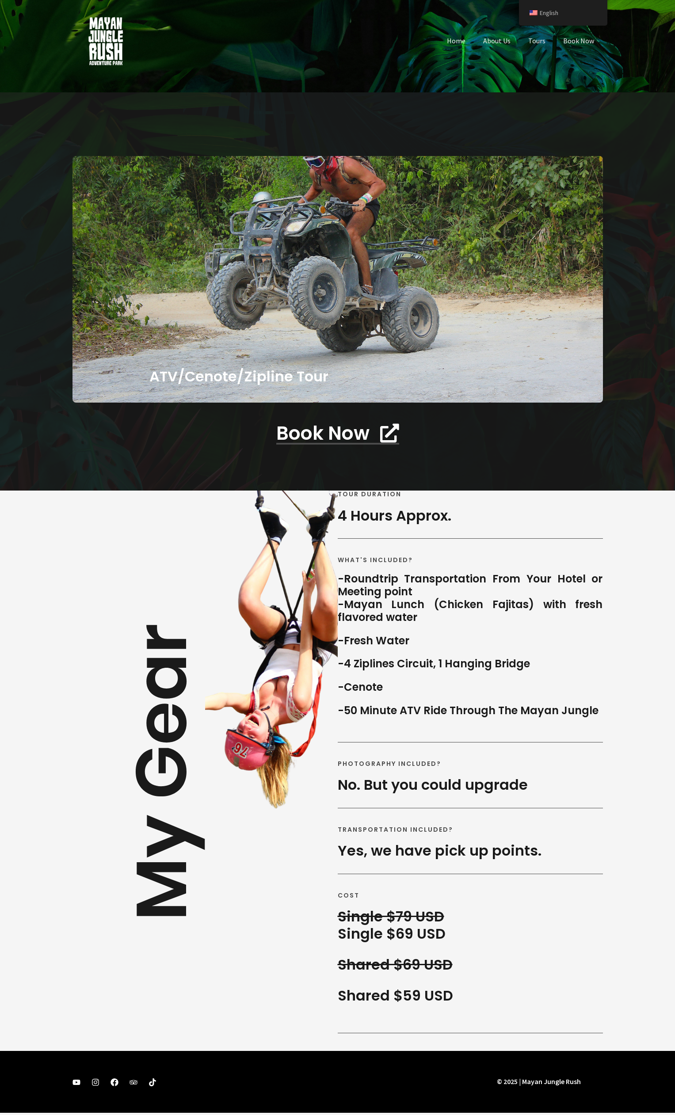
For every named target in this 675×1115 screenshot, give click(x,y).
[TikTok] (152, 1084)
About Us (505, 40)
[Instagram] (95, 1084)
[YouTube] (76, 1084)
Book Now (580, 40)
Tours (542, 40)
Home (468, 40)
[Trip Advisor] (133, 1084)
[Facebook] (114, 1084)
